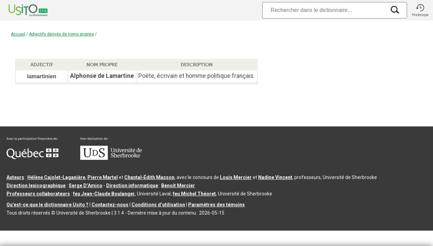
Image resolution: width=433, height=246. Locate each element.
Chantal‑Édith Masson (149, 177)
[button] (420, 10)
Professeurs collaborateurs (38, 193)
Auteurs (15, 177)
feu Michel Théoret (194, 193)
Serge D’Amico (85, 185)
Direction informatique (132, 185)
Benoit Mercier (178, 185)
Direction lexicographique (36, 185)
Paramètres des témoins (216, 204)
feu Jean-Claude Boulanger (104, 193)
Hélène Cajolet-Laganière (56, 177)
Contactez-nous (110, 204)
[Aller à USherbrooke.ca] (111, 158)
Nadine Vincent (275, 177)
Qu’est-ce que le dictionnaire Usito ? (47, 204)
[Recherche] (324, 10)
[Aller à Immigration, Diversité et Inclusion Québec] (32, 157)
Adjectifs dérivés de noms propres (61, 34)
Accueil (18, 34)
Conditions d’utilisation (158, 204)
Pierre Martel (102, 177)
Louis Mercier (236, 177)
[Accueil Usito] (20, 10)
